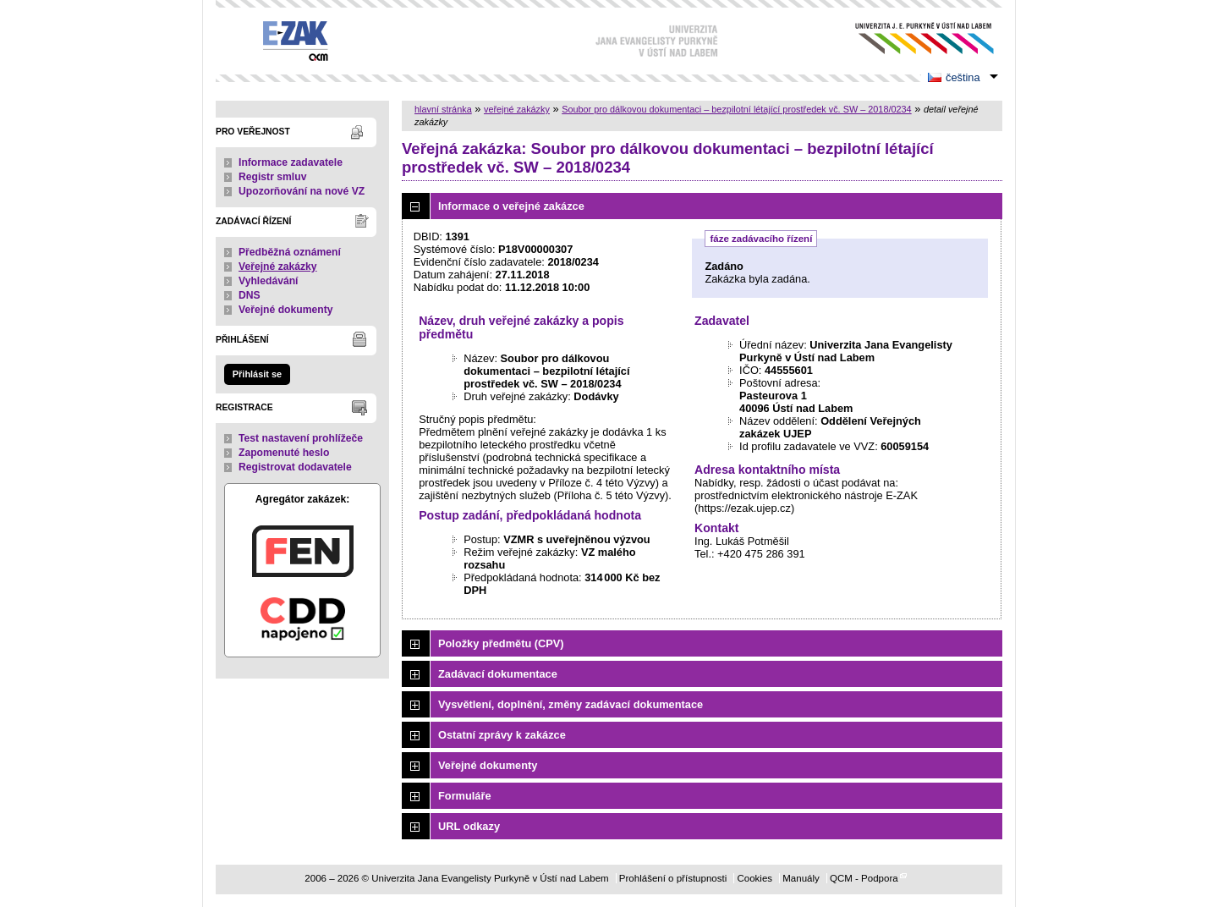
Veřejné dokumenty (285, 310)
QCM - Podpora (864, 878)
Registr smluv (272, 177)
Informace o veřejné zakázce (511, 206)
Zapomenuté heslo (284, 453)
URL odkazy (469, 826)
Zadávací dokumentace (497, 674)
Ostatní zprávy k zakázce (502, 734)
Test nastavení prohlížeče (301, 438)
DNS (250, 295)
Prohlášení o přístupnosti (673, 878)
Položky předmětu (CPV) (501, 643)
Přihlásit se (257, 374)
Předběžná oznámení (290, 252)
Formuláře (464, 795)
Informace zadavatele (291, 162)
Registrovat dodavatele (295, 467)
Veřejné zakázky (278, 266)
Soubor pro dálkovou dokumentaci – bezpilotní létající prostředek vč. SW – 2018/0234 (737, 109)
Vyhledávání (269, 281)
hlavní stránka (443, 109)
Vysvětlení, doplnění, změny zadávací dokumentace (570, 704)
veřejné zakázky (517, 109)
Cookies (754, 878)
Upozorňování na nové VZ (302, 191)
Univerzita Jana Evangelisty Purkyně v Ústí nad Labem (911, 38)
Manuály (801, 878)
